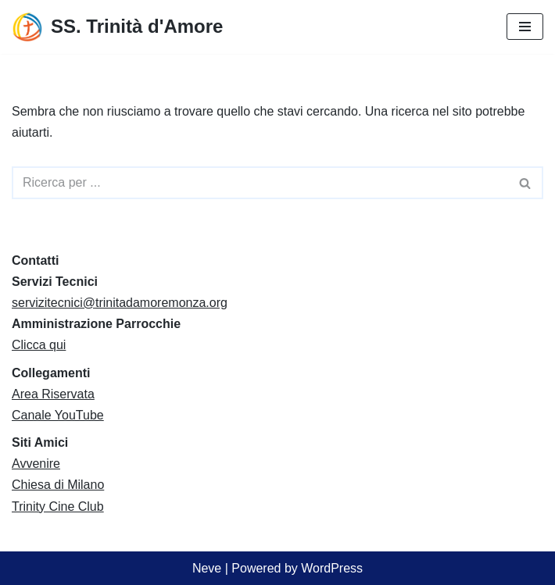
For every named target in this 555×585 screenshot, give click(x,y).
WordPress (332, 568)
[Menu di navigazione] (525, 26)
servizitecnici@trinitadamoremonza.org (119, 302)
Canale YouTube (58, 415)
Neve (206, 568)
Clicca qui (39, 344)
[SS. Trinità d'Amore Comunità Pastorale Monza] (117, 27)
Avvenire (36, 463)
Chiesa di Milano (58, 484)
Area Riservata (53, 394)
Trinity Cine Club (58, 506)
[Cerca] (260, 182)
